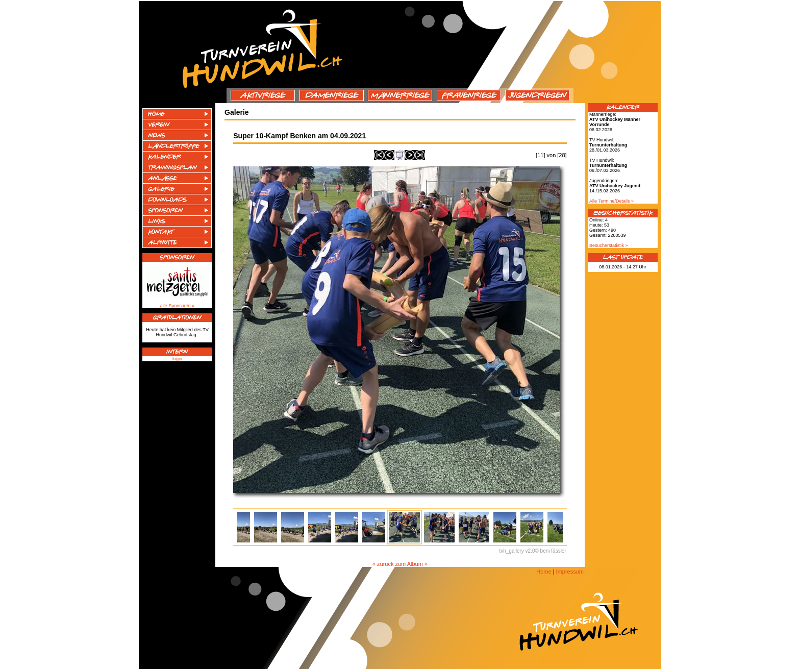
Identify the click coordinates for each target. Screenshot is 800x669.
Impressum (570, 571)
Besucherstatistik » (608, 245)
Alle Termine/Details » (611, 201)
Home (543, 571)
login (177, 358)
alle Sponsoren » (177, 305)
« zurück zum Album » (400, 564)
